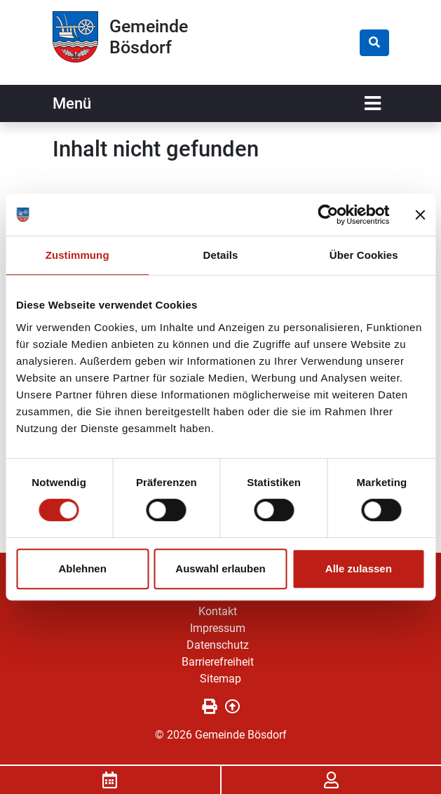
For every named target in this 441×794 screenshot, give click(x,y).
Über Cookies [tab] (364, 255)
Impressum (217, 628)
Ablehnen (83, 568)
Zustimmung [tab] (77, 255)
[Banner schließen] (420, 215)
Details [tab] (220, 255)
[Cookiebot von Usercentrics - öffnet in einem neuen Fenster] (327, 214)
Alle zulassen (358, 568)
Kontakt (217, 611)
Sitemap (220, 678)
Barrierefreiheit (218, 661)
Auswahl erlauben (220, 568)
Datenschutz (217, 645)
